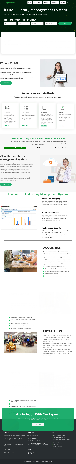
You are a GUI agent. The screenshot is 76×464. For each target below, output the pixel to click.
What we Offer (36, 2)
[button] (38, 425)
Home (27, 2)
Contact (62, 2)
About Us (45, 2)
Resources (54, 2)
